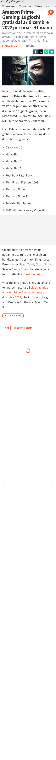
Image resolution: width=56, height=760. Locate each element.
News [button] (38, 6)
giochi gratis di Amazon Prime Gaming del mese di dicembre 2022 (25, 292)
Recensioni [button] (25, 6)
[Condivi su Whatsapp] (46, 51)
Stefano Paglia (17, 46)
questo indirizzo (33, 274)
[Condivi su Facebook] (35, 51)
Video (47, 6)
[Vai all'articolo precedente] (53, 482)
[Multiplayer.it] (12, 1)
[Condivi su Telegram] (51, 51)
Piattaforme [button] (8, 6)
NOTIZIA (5, 46)
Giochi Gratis (13, 315)
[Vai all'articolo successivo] (3, 482)
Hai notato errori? (22, 328)
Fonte (6, 328)
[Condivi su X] (40, 51)
